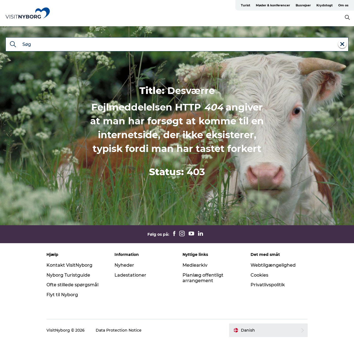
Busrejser (303, 5)
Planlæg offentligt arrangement (203, 278)
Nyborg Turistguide (68, 275)
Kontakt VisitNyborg (69, 265)
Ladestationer (130, 275)
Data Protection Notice (119, 330)
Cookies (259, 275)
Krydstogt (324, 5)
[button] (268, 330)
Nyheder (124, 265)
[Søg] (13, 44)
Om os (343, 5)
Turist (245, 5)
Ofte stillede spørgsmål (72, 284)
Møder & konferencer (273, 5)
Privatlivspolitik (268, 284)
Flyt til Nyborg (62, 294)
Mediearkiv (195, 265)
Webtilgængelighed (273, 265)
